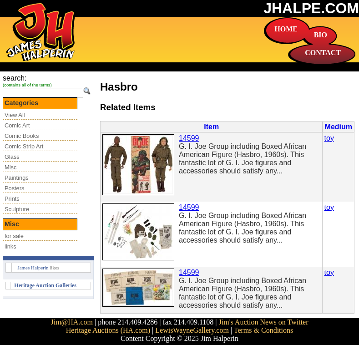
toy (329, 138)
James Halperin (32, 267)
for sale (14, 236)
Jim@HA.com (72, 322)
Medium (338, 127)
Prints (12, 198)
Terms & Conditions (263, 330)
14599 (189, 138)
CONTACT (323, 52)
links (10, 246)
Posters (14, 188)
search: (14, 78)
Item (211, 127)
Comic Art (17, 125)
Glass (12, 156)
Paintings (17, 177)
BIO (320, 35)
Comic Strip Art (24, 146)
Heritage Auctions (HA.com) (108, 330)
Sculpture (17, 209)
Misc (10, 167)
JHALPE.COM (311, 8)
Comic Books (22, 135)
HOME (286, 29)
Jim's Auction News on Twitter (263, 322)
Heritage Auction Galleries (45, 285)
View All (15, 115)
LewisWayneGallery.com (192, 330)
